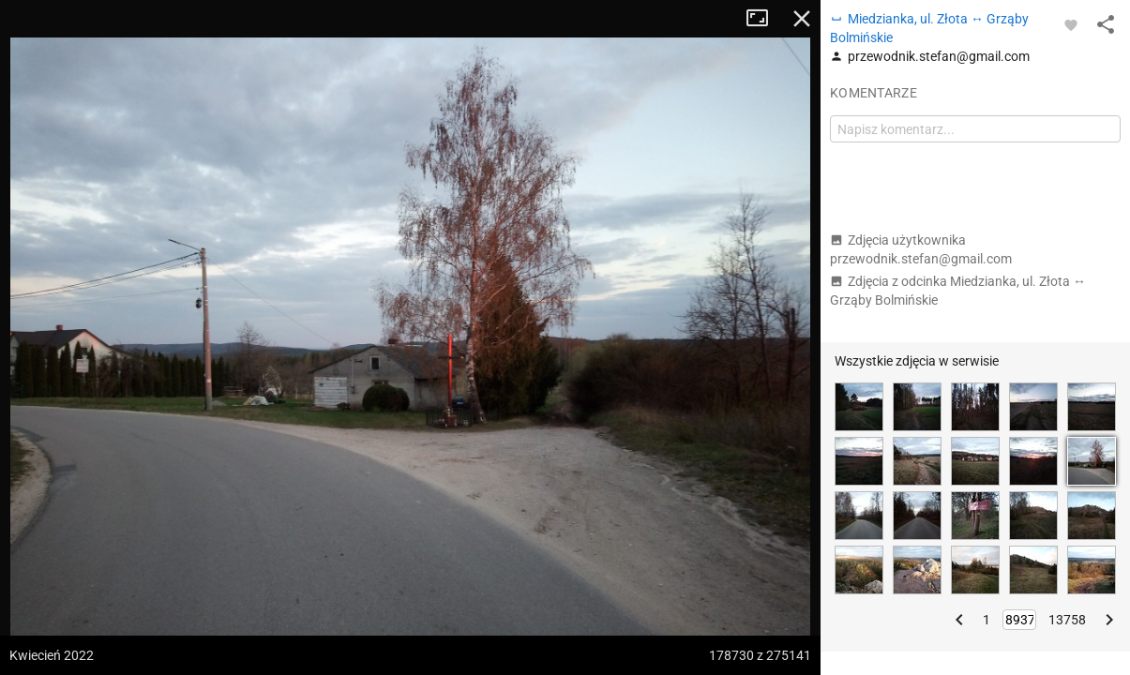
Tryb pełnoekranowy (764, 19)
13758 (1067, 619)
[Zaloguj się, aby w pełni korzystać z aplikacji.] (1071, 24)
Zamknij (802, 19)
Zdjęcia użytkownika (921, 249)
